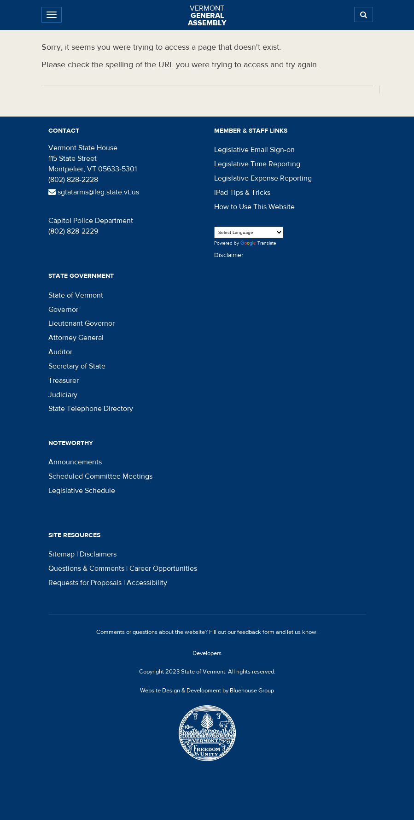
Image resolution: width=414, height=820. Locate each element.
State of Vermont (75, 295)
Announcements (75, 462)
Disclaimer (229, 255)
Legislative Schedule (81, 490)
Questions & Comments (86, 568)
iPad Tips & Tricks (242, 192)
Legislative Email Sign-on (254, 149)
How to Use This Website (254, 206)
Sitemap (61, 554)
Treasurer (63, 380)
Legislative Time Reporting (257, 164)
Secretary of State (76, 366)
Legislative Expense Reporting (263, 178)
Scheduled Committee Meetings (100, 476)
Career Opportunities (163, 568)
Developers (207, 653)
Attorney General (76, 337)
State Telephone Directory (90, 408)
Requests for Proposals (85, 582)
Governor (63, 309)
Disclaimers (98, 554)
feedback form (255, 632)
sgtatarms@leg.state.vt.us (93, 192)
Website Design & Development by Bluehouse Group (207, 690)
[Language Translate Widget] (248, 232)
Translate (258, 243)
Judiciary (62, 394)
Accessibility (147, 582)
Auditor (60, 352)
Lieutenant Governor (81, 323)
